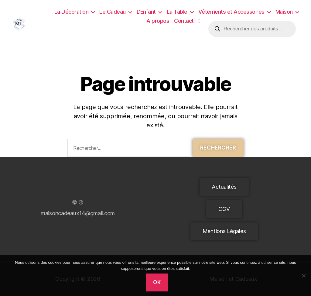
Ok (157, 282)
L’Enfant (146, 12)
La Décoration (71, 12)
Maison (284, 12)
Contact (184, 21)
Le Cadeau (112, 12)
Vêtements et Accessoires (231, 12)
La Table (177, 12)
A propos (157, 21)
